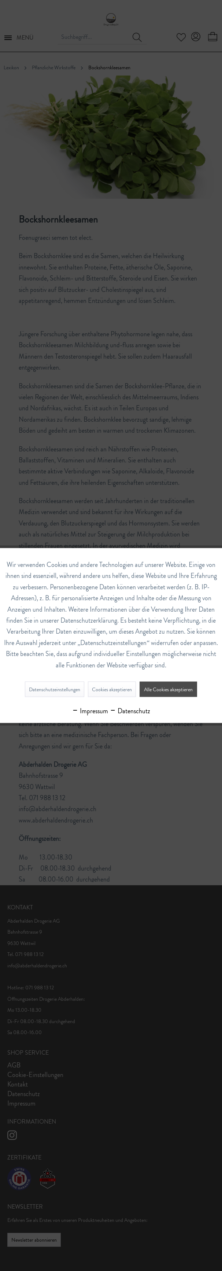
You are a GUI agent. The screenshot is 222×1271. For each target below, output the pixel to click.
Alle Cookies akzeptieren (168, 689)
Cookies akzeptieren (112, 689)
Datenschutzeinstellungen (54, 689)
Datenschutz (130, 710)
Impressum (90, 710)
